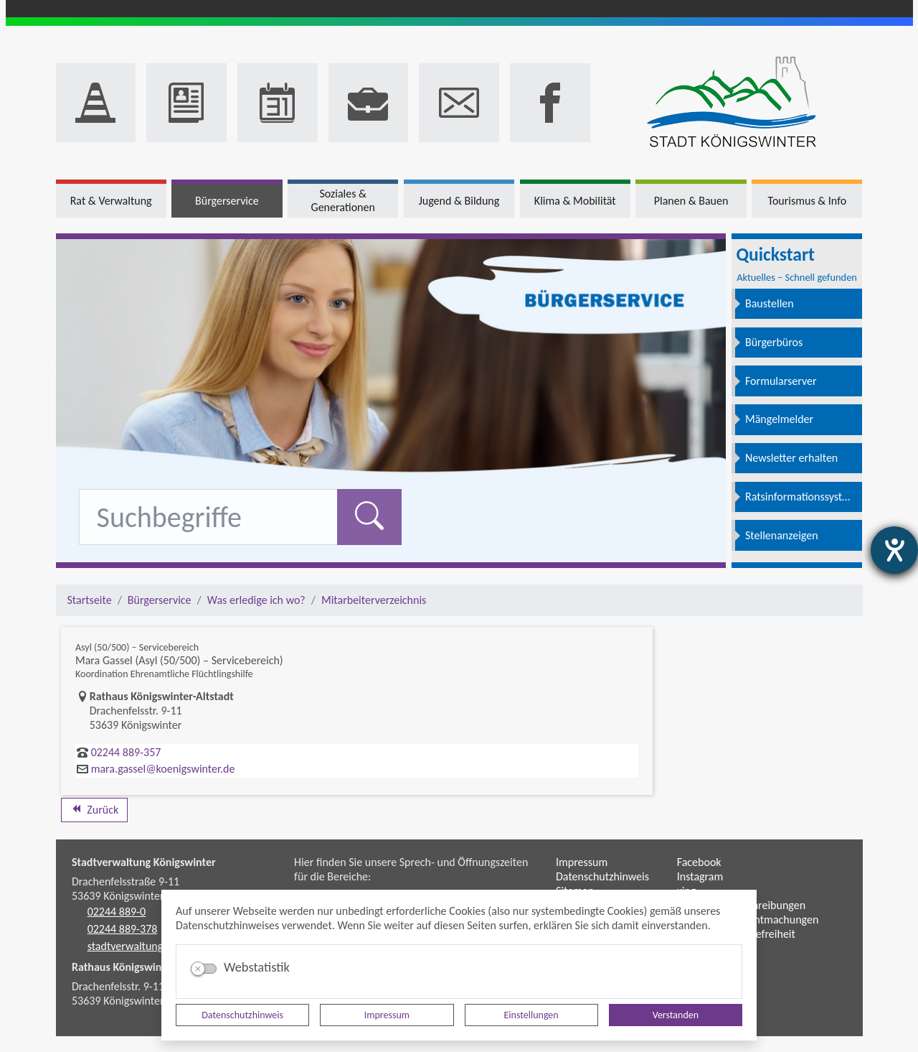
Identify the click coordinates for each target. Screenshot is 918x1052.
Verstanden (676, 1015)
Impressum (387, 1015)
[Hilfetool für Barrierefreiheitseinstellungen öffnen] (894, 550)
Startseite (89, 600)
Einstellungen (531, 1015)
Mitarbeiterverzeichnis (373, 600)
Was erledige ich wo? (256, 600)
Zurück (94, 809)
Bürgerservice (159, 600)
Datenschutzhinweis (242, 1015)
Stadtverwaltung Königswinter (144, 862)
